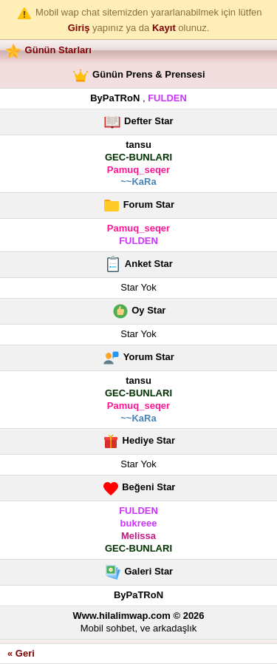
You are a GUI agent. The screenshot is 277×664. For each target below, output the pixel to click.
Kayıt (164, 27)
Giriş (79, 27)
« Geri (21, 653)
